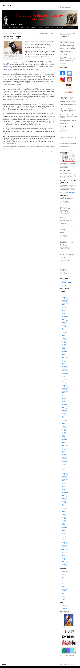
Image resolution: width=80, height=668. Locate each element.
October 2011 (64, 546)
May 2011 (64, 554)
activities (63, 570)
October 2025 (64, 301)
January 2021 (64, 385)
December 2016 (65, 457)
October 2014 (64, 495)
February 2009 (64, 564)
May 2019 (64, 414)
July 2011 (64, 551)
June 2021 (64, 378)
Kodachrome (35, 97)
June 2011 (64, 552)
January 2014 (64, 508)
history (44, 146)
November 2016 (65, 458)
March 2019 (64, 417)
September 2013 (65, 514)
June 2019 (64, 413)
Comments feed (65, 606)
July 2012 (64, 533)
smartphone (52, 146)
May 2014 (64, 502)
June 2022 (64, 360)
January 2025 (64, 314)
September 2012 (65, 532)
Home (4, 27)
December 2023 (65, 334)
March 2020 (64, 400)
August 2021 (64, 375)
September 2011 (65, 548)
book (63, 574)
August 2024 (64, 322)
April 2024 (64, 328)
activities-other (65, 571)
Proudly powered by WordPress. (68, 664)
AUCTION (15, 27)
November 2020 (65, 388)
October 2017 (64, 442)
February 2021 (64, 383)
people (63, 592)
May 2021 (64, 379)
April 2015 (64, 486)
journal (63, 583)
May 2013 (64, 520)
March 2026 (64, 294)
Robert (19, 38)
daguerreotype (39, 146)
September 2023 (65, 338)
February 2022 (64, 366)
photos (63, 593)
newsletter (64, 590)
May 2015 (64, 485)
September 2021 (65, 373)
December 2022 (65, 351)
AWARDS (22, 27)
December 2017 (65, 439)
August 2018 (64, 427)
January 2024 (64, 332)
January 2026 (64, 297)
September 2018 (65, 426)
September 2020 (65, 391)
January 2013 (64, 526)
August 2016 (64, 463)
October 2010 (64, 561)
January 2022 (64, 367)
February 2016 (64, 471)
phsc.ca (6, 5)
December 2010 (65, 559)
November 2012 (65, 529)
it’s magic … (64, 279)
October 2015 (64, 477)
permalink (12, 148)
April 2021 (64, 380)
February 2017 (64, 454)
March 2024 (64, 329)
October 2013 (64, 512)
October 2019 (64, 407)
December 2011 (65, 543)
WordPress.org (64, 608)
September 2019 (65, 408)
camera (15, 146)
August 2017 (64, 445)
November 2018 (65, 423)
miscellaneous (24, 146)
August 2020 (64, 392)
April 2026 (64, 292)
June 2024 (64, 325)
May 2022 (64, 361)
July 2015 (64, 482)
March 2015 (64, 488)
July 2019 (64, 411)
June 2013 (64, 518)
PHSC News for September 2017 (11, 33)
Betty (34, 141)
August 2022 (64, 357)
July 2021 (64, 376)
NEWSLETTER (49, 27)
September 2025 (65, 303)
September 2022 (65, 356)
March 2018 (64, 435)
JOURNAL (33, 27)
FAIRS (27, 27)
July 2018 (64, 429)
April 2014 (64, 504)
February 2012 (64, 540)
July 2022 (64, 358)
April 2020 (64, 398)
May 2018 (64, 432)
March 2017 (64, 452)
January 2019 (64, 420)
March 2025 (64, 312)
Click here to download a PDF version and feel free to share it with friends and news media (68, 191)
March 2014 (64, 505)
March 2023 (64, 347)
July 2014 (64, 499)
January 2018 (64, 438)
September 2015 (65, 479)
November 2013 (65, 511)
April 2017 (64, 451)
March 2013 (64, 523)
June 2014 (64, 501)
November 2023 (65, 335)
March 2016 (64, 470)
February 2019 (64, 419)
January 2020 (64, 402)
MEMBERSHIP (40, 27)
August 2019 (64, 410)
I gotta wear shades (35, 41)
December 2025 (65, 298)
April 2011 (64, 555)
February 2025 (64, 313)
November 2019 (65, 405)
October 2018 (64, 424)
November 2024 (65, 317)
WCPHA (63, 599)
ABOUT (10, 27)
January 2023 (64, 350)
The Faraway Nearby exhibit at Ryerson (46, 33)
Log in (63, 603)
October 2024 (64, 319)
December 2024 (65, 316)
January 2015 (64, 490)
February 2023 (64, 348)
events (19, 146)
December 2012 (65, 527)
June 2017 (64, 448)
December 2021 (65, 369)
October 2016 (64, 460)
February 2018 (64, 436)
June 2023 (64, 342)
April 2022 (64, 363)
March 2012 (64, 539)
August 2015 (64, 480)
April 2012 (64, 537)
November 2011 (65, 545)
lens (62, 584)
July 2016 (64, 464)
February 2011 (64, 558)
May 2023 (64, 344)
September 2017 (65, 444)
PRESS (56, 27)
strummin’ (64, 281)
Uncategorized (64, 598)
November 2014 (65, 493)
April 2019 (64, 416)
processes (63, 595)
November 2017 (65, 441)
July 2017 (64, 446)
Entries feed (64, 605)
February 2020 (64, 401)
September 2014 (65, 496)
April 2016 (64, 468)
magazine (63, 586)
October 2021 (64, 372)
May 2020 (64, 397)
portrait (47, 146)
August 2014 (64, 498)
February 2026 (64, 295)
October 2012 (64, 530)
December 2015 (65, 474)
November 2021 (65, 370)
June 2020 (64, 395)
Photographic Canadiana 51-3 (67, 282)
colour (36, 88)
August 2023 (64, 339)
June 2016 (64, 466)
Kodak (24, 66)
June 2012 (64, 534)
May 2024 (64, 326)
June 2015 (64, 483)
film (62, 580)
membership (64, 587)
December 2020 (65, 386)
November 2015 (65, 476)
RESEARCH (71, 27)
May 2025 (64, 309)
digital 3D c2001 (65, 285)
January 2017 (64, 455)
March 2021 (64, 382)
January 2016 (64, 473)
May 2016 (64, 467)
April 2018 (64, 433)
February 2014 (64, 507)
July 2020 (64, 394)
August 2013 (64, 515)
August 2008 (64, 565)
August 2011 (64, 549)
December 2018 (65, 422)
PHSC (28, 61)
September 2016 (65, 461)
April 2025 (64, 310)
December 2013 (65, 510)
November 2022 (65, 353)
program (63, 596)
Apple (34, 146)
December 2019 (65, 404)
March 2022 (64, 364)
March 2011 (64, 556)
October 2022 (64, 354)
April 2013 (64, 521)
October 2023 (64, 336)
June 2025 (64, 307)
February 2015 (64, 489)
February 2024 (64, 331)
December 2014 (65, 492)
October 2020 (64, 389)
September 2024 (65, 320)
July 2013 (64, 517)
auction (63, 573)
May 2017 (64, 449)
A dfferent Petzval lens (66, 284)
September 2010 (65, 562)
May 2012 (64, 536)
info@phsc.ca (63, 63)
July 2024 (64, 323)
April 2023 (64, 345)
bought (7, 69)
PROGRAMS (63, 27)
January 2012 (64, 542)
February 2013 (64, 524)
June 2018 (64, 430)
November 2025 (65, 300)
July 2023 (64, 341)
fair (62, 578)
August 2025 (64, 304)
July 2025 (64, 306)
